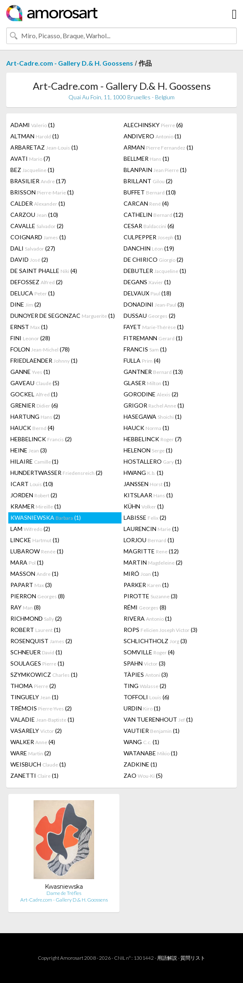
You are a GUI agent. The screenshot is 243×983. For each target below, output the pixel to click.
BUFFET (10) (150, 192)
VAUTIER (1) (152, 730)
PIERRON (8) (37, 596)
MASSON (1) (34, 573)
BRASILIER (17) (38, 180)
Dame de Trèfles (63, 893)
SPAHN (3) (144, 663)
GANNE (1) (30, 371)
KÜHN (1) (144, 506)
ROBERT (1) (35, 629)
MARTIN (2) (153, 562)
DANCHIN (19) (149, 248)
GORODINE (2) (151, 394)
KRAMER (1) (35, 506)
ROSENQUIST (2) (41, 640)
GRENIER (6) (34, 405)
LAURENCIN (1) (151, 528)
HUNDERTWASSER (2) (56, 472)
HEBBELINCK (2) (41, 438)
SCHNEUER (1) (36, 652)
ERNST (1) (29, 326)
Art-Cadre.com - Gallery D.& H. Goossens (69, 63)
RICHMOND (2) (36, 618)
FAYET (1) (154, 326)
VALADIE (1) (42, 719)
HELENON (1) (148, 450)
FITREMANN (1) (153, 338)
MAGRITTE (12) (151, 551)
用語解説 (167, 958)
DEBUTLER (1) (155, 270)
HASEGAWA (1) (153, 416)
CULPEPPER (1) (152, 237)
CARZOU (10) (34, 214)
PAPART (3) (31, 584)
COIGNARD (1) (38, 237)
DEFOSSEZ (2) (36, 281)
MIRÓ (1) (141, 573)
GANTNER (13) (153, 371)
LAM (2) (30, 528)
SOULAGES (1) (37, 663)
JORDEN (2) (33, 495)
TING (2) (145, 685)
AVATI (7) (30, 158)
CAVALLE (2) (36, 225)
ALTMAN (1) (34, 136)
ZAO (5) (143, 775)
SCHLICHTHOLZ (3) (155, 640)
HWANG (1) (143, 472)
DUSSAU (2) (149, 315)
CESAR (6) (149, 225)
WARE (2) (30, 753)
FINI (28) (30, 338)
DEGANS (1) (147, 281)
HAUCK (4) (32, 427)
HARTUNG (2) (35, 416)
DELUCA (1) (32, 293)
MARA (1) (27, 562)
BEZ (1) (32, 169)
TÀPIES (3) (146, 674)
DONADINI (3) (154, 304)
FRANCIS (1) (145, 349)
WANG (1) (141, 741)
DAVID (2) (29, 259)
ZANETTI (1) (34, 775)
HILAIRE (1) (34, 461)
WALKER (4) (32, 741)
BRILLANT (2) (148, 180)
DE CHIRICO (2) (153, 259)
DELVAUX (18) (147, 293)
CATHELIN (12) (153, 214)
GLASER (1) (146, 382)
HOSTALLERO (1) (153, 461)
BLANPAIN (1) (155, 169)
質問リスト (192, 958)
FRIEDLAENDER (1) (44, 360)
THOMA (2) (33, 685)
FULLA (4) (142, 360)
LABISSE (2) (145, 517)
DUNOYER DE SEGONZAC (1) (62, 315)
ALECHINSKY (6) (153, 124)
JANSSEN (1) (147, 483)
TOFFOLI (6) (146, 696)
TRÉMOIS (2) (41, 708)
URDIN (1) (142, 708)
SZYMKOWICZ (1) (44, 674)
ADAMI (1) (32, 124)
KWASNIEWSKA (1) (45, 517)
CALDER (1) (37, 203)
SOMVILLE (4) (149, 652)
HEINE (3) (28, 450)
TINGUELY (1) (34, 696)
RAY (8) (25, 607)
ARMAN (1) (158, 147)
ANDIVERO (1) (152, 136)
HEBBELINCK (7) (153, 438)
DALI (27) (32, 248)
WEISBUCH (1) (38, 764)
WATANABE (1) (150, 753)
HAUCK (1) (146, 427)
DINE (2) (25, 304)
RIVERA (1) (148, 618)
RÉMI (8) (145, 607)
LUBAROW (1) (36, 551)
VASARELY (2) (36, 730)
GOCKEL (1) (34, 394)
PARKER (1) (146, 584)
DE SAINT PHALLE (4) (43, 270)
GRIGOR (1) (154, 405)
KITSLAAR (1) (148, 495)
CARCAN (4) (146, 203)
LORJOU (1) (149, 539)
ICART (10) (31, 483)
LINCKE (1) (34, 539)
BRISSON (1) (42, 192)
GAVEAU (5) (34, 382)
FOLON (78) (40, 349)
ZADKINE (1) (140, 764)
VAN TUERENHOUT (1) (158, 719)
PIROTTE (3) (150, 596)
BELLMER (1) (146, 158)
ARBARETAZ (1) (44, 147)
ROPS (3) (160, 629)
